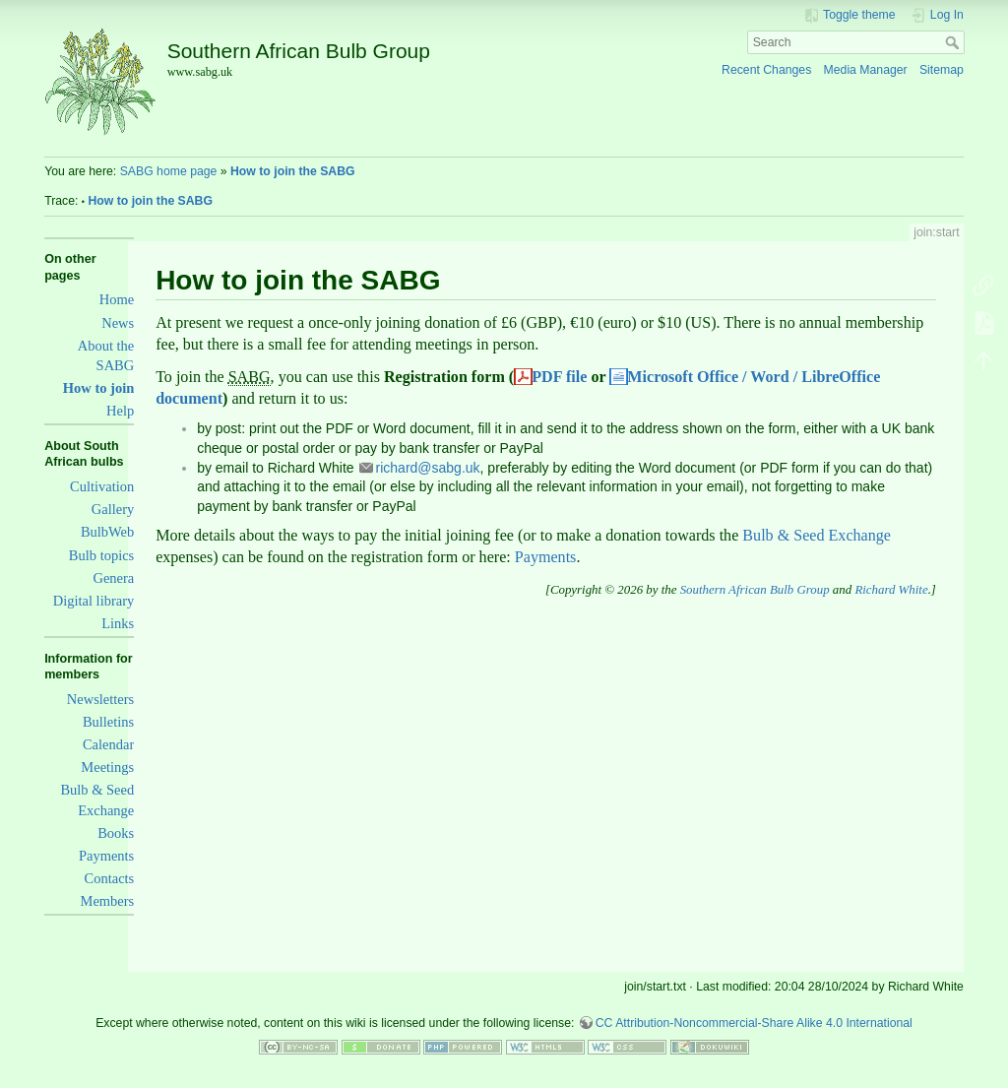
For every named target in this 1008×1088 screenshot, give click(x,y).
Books (115, 833)
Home (116, 299)
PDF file (559, 376)
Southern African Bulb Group (755, 590)
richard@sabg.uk (428, 468)
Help (120, 410)
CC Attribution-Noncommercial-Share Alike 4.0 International (754, 1023)
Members (108, 901)
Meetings (107, 767)
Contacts (110, 878)
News (117, 323)
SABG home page (169, 171)
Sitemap (941, 70)
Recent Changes (766, 70)
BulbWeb (107, 532)
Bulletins (108, 722)
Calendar (108, 744)
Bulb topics (101, 555)
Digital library (93, 600)
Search (954, 42)
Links (117, 623)
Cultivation (102, 486)
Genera (113, 578)
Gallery (113, 509)
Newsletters (100, 699)
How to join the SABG (292, 171)
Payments (106, 856)
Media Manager (866, 70)
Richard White (890, 590)
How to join (98, 388)
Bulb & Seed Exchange (816, 535)
